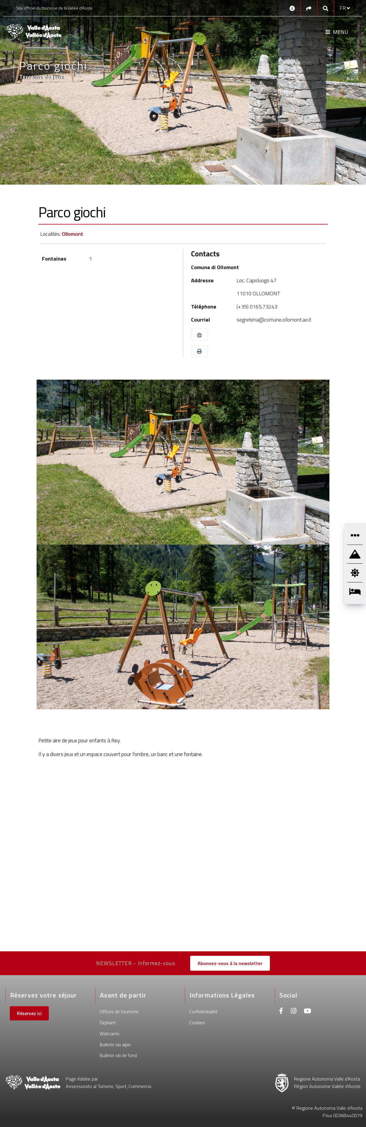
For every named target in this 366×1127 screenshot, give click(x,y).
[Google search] (325, 8)
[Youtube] (307, 1011)
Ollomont (72, 234)
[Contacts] (292, 8)
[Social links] (309, 8)
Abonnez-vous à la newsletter (230, 963)
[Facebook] (281, 1011)
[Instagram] (293, 1011)
